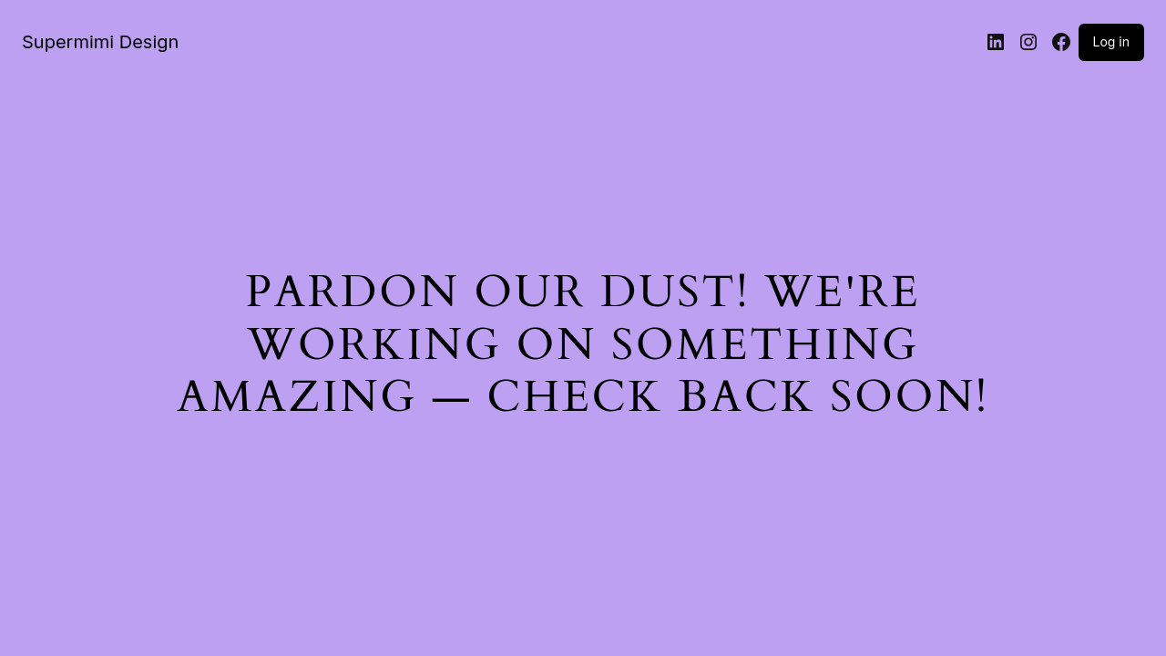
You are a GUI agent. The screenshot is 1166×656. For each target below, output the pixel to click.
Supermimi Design (100, 42)
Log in (1111, 41)
